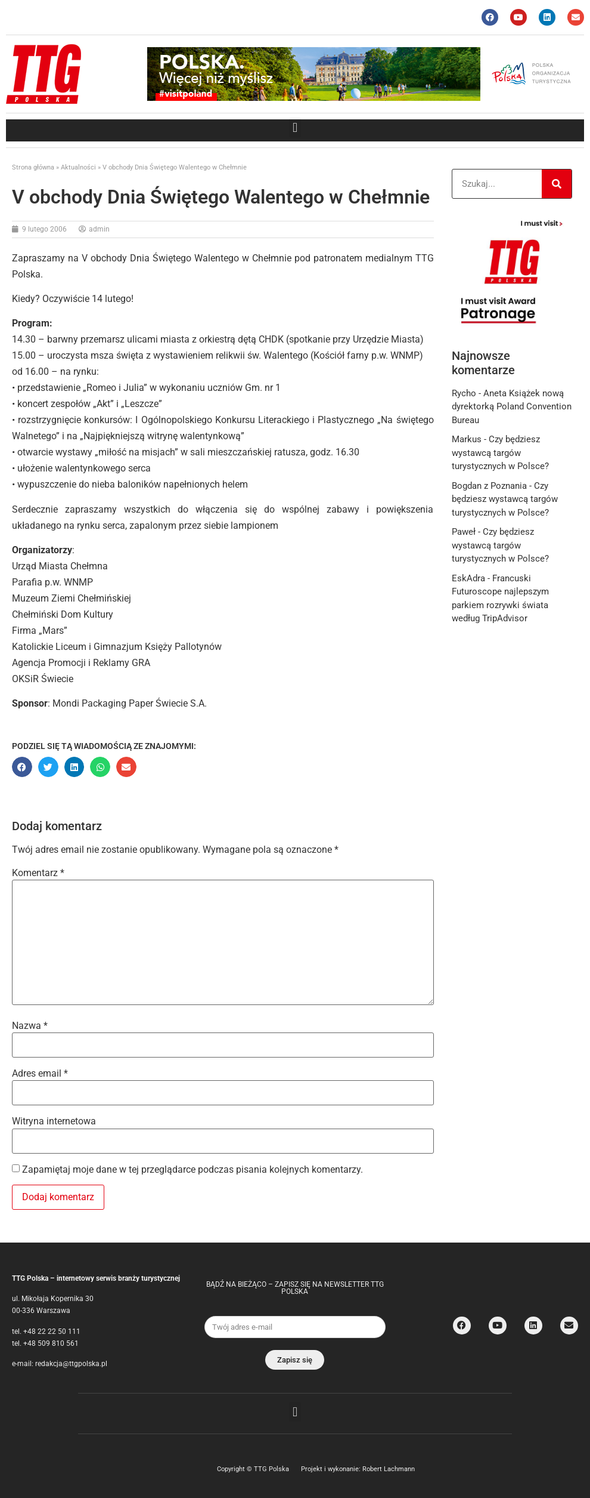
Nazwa (30, 1026)
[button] (294, 127)
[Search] (557, 183)
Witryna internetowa (54, 1121)
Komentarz (38, 873)
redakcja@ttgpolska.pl (71, 1364)
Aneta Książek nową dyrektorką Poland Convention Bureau (512, 407)
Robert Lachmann (388, 1469)
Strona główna (33, 167)
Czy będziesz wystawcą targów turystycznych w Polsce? (500, 452)
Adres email (40, 1073)
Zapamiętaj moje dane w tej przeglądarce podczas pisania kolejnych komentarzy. (192, 1170)
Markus (467, 439)
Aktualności (78, 167)
